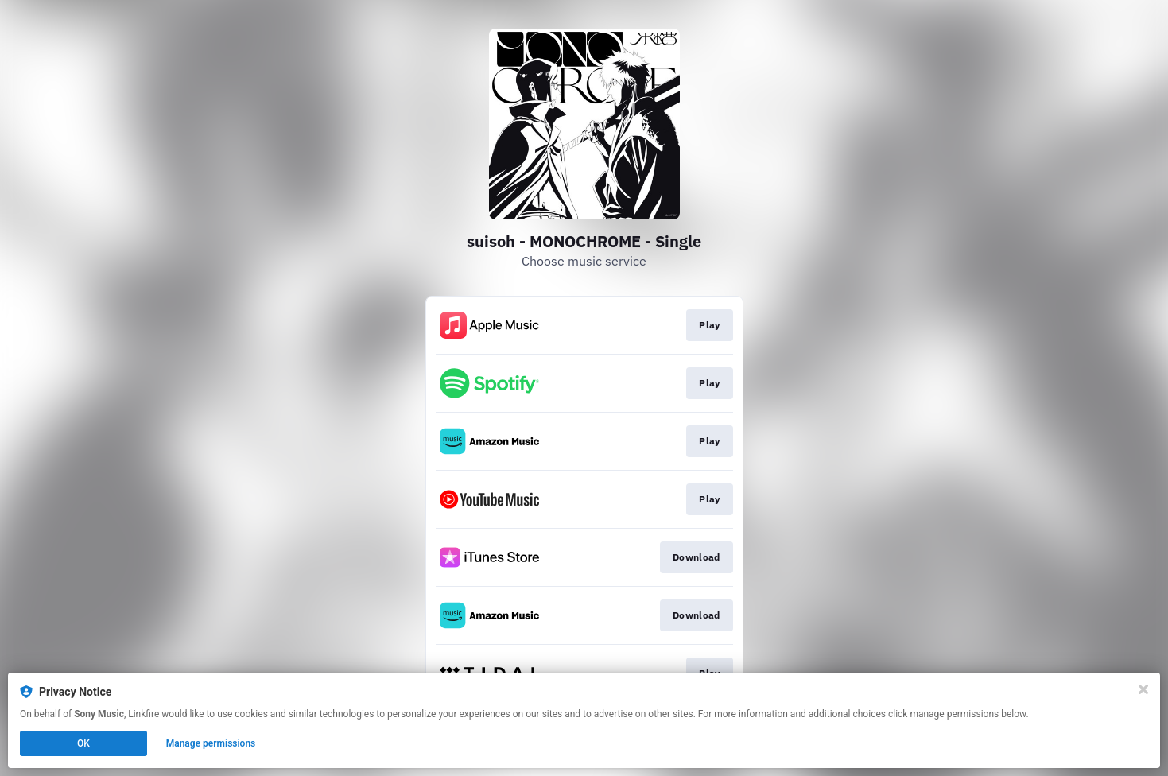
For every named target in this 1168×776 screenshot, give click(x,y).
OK (83, 743)
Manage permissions (211, 743)
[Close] (1143, 689)
